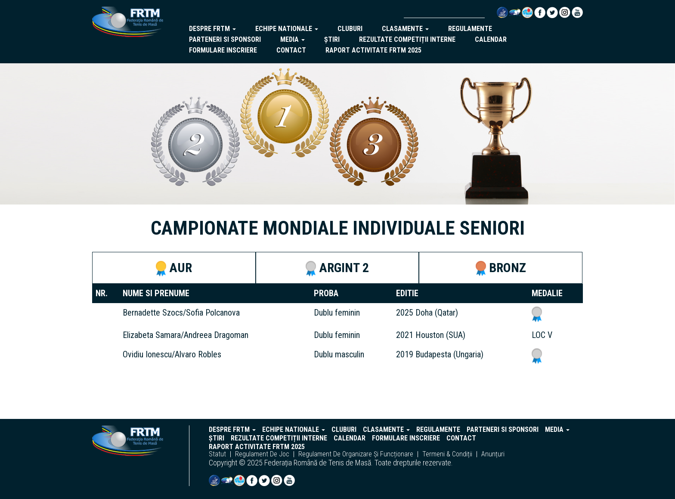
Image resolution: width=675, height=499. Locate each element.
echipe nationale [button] (286, 29)
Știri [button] (332, 39)
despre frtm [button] (212, 29)
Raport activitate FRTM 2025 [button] (373, 50)
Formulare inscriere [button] (223, 50)
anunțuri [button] (493, 454)
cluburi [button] (350, 29)
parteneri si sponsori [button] (225, 39)
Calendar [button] (491, 39)
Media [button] (292, 39)
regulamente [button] (470, 29)
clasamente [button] (405, 29)
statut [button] (217, 454)
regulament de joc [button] (262, 454)
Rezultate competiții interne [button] (407, 39)
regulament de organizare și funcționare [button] (355, 454)
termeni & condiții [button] (447, 454)
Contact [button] (291, 50)
